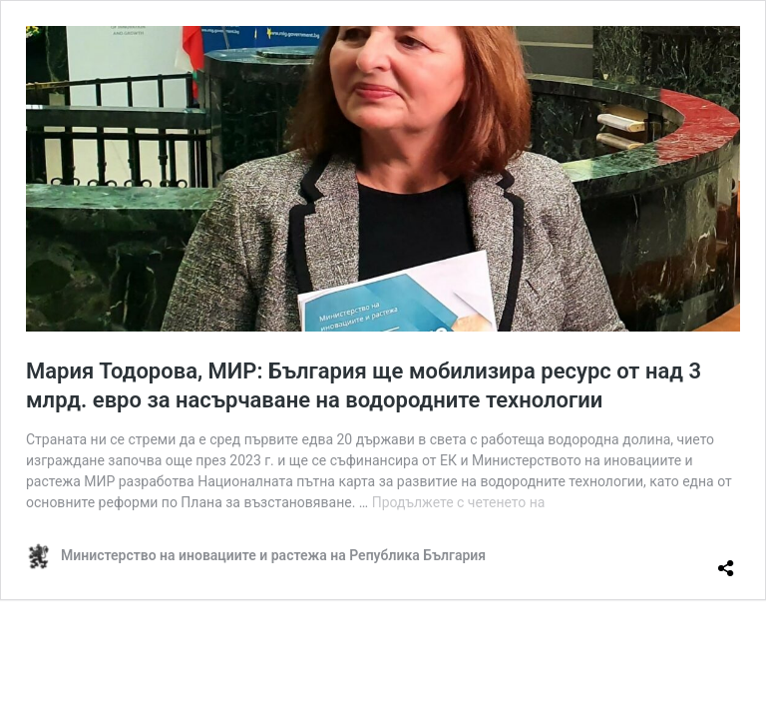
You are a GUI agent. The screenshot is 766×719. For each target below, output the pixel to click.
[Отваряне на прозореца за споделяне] (726, 560)
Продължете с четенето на (459, 502)
